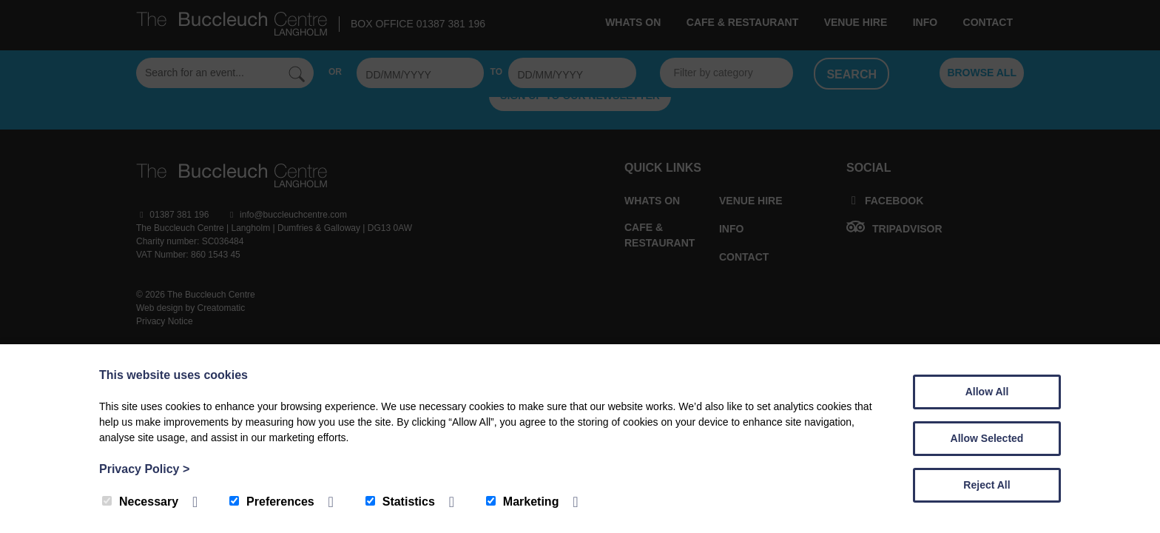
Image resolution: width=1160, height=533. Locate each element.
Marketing (522, 501)
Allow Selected (987, 438)
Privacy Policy (144, 469)
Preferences (271, 501)
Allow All (987, 392)
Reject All (986, 485)
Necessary (140, 501)
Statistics (400, 501)
